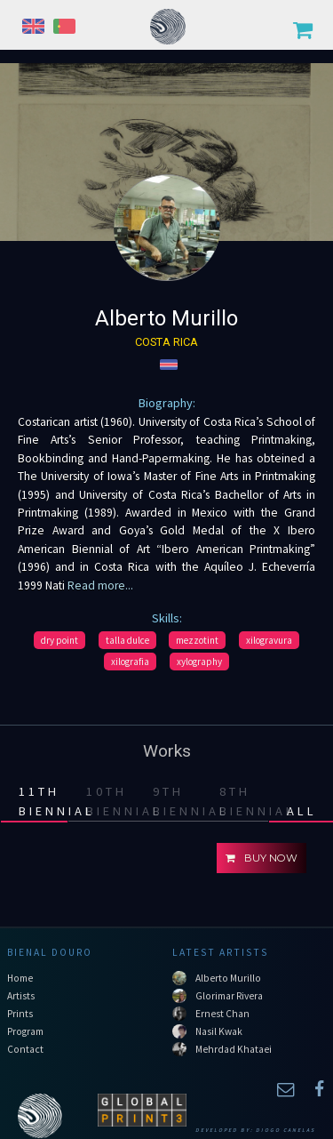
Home (20, 978)
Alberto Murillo (228, 978)
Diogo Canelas (285, 1130)
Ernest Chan (222, 1013)
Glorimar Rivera (229, 996)
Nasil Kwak (218, 1031)
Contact (25, 1049)
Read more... (99, 585)
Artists (21, 996)
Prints (20, 1013)
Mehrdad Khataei (233, 1049)
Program (25, 1031)
